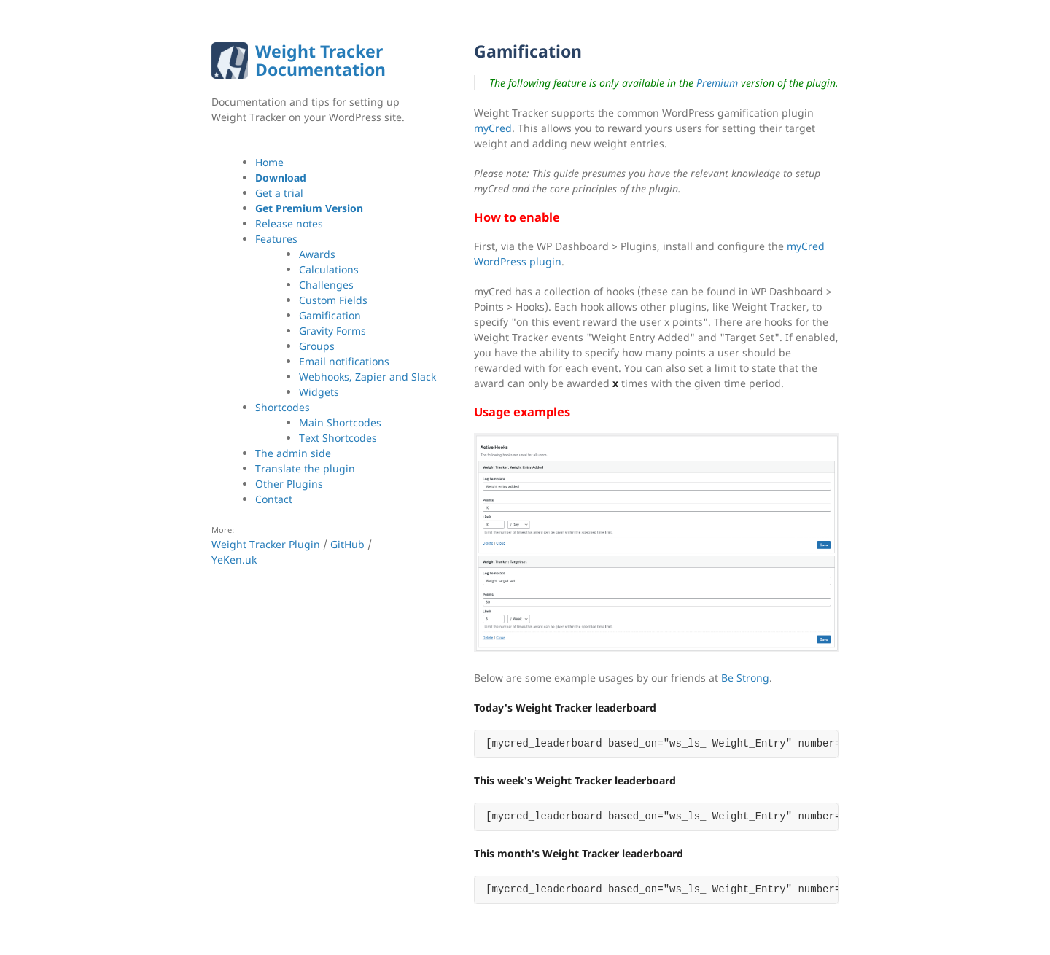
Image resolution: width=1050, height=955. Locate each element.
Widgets (319, 392)
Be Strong (745, 678)
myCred (493, 128)
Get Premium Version (309, 208)
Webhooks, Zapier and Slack (367, 376)
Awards (317, 254)
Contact (273, 499)
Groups (317, 346)
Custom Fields (333, 300)
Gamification (330, 315)
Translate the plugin (305, 468)
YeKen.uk (234, 559)
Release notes (289, 223)
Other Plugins (289, 484)
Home (269, 162)
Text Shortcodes (338, 438)
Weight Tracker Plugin (265, 544)
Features (276, 239)
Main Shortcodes (340, 422)
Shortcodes (282, 407)
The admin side (293, 453)
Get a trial (279, 193)
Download (280, 177)
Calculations (329, 269)
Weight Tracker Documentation (320, 60)
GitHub (347, 544)
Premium (717, 83)
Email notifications (344, 361)
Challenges (326, 285)
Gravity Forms (332, 331)
